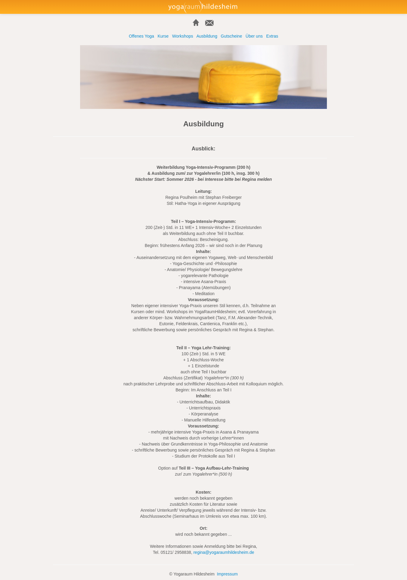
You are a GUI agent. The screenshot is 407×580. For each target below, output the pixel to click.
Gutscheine (231, 36)
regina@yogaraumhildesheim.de (223, 552)
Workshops (182, 36)
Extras (272, 36)
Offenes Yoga (141, 36)
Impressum (227, 574)
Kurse (163, 36)
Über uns (254, 36)
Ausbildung (206, 36)
